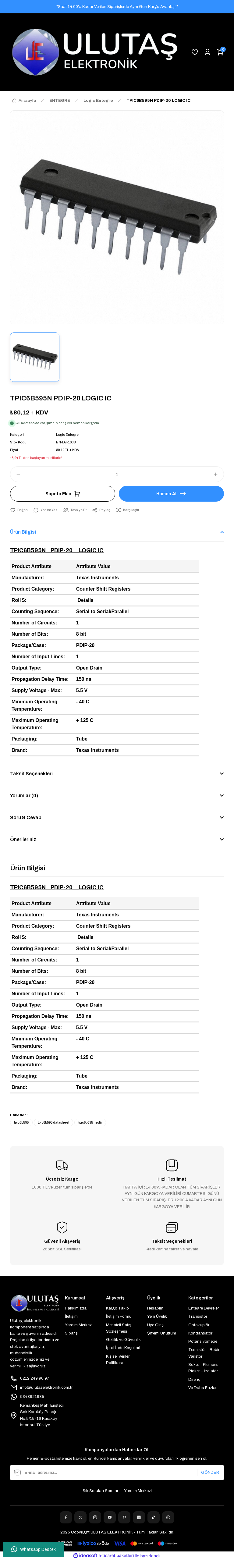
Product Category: (33, 589)
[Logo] (94, 52)
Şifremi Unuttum (161, 1333)
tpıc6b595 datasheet (53, 1122)
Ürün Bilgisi (23, 532)
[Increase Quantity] (218, 474)
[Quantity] (117, 474)
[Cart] (220, 52)
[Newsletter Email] (117, 1472)
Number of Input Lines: (38, 656)
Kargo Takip (117, 1308)
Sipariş (71, 1333)
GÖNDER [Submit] (210, 1472)
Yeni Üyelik (157, 1316)
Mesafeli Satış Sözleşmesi (118, 1328)
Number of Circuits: (34, 622)
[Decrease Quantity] (15, 474)
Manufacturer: (28, 577)
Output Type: (26, 667)
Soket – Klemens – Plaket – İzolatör (205, 1367)
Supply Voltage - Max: (37, 690)
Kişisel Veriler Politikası (117, 1359)
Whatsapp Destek (33, 1549)
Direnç (194, 1379)
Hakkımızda (76, 1308)
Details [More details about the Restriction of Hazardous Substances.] (85, 600)
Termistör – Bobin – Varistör (206, 1352)
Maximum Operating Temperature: (35, 724)
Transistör (197, 1316)
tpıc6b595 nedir (90, 1122)
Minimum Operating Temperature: (34, 705)
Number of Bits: (30, 634)
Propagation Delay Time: (40, 679)
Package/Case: (29, 645)
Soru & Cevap (25, 817)
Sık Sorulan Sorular (100, 1490)
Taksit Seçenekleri (31, 773)
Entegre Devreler (203, 1308)
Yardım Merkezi (79, 1325)
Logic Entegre (67, 434)
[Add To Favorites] (19, 510)
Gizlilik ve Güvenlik (123, 1339)
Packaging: (24, 738)
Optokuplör (198, 1325)
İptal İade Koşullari (123, 1347)
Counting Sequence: (35, 611)
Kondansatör (200, 1333)
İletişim (71, 1316)
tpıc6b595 (21, 1122)
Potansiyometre (202, 1341)
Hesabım (155, 1308)
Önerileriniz (23, 839)
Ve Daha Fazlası (203, 1387)
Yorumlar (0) (24, 795)
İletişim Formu (119, 1316)
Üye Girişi (156, 1325)
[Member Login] (207, 52)
